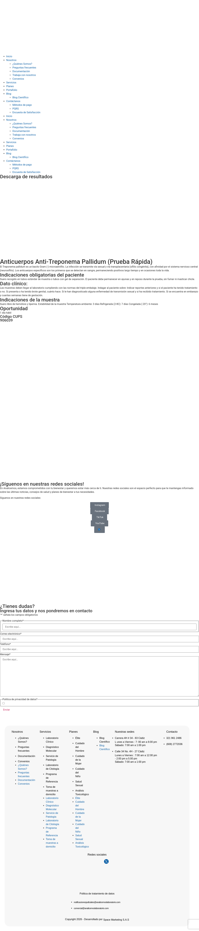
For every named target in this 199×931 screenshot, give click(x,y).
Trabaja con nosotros (24, 75)
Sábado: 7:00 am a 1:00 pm (130, 745)
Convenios (18, 78)
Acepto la (26, 703)
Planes (10, 86)
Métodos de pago (22, 104)
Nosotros (11, 60)
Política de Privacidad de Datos (31, 703)
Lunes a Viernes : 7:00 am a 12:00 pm (136, 755)
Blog (8, 93)
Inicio (9, 56)
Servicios (11, 82)
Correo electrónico (10, 634)
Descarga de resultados (26, 177)
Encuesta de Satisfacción (26, 112)
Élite (77, 738)
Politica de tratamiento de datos (97, 893)
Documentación (21, 71)
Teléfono (5, 644)
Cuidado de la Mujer (80, 760)
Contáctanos (13, 101)
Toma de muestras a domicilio (52, 791)
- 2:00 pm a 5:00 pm (126, 758)
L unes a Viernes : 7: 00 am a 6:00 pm (136, 742)
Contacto (172, 731)
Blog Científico (20, 97)
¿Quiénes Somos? (22, 63)
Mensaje (5, 654)
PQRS (15, 108)
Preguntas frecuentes (24, 67)
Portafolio (11, 90)
